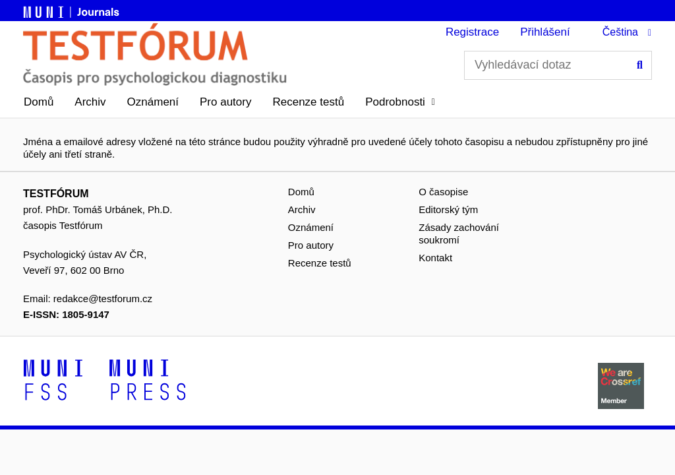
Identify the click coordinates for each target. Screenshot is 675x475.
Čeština (620, 32)
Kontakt (435, 257)
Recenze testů (308, 102)
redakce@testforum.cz (102, 298)
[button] (400, 102)
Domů (38, 102)
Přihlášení (545, 32)
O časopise (443, 191)
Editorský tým (448, 209)
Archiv (89, 102)
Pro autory (225, 102)
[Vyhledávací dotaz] (558, 65)
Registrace (472, 32)
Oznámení (153, 102)
